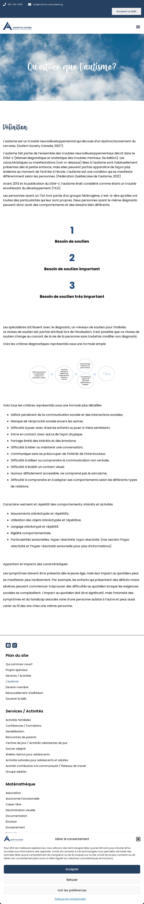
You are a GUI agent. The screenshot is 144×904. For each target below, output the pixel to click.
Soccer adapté (16, 749)
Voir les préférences (72, 890)
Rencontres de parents (21, 737)
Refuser (72, 880)
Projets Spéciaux (17, 670)
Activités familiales (19, 720)
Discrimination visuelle (20, 810)
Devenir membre (17, 687)
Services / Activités (18, 676)
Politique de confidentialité (70, 899)
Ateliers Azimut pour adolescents (28, 754)
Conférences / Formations (23, 726)
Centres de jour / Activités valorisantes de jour (37, 743)
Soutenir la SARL (16, 699)
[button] (138, 839)
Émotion (11, 822)
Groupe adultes (16, 772)
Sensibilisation (15, 731)
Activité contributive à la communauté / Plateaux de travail (46, 766)
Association (13, 793)
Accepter (72, 869)
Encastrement (15, 827)
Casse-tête (13, 804)
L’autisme (12, 681)
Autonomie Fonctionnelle (22, 799)
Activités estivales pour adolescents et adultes (37, 760)
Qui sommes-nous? (19, 664)
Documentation (16, 816)
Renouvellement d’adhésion (24, 693)
